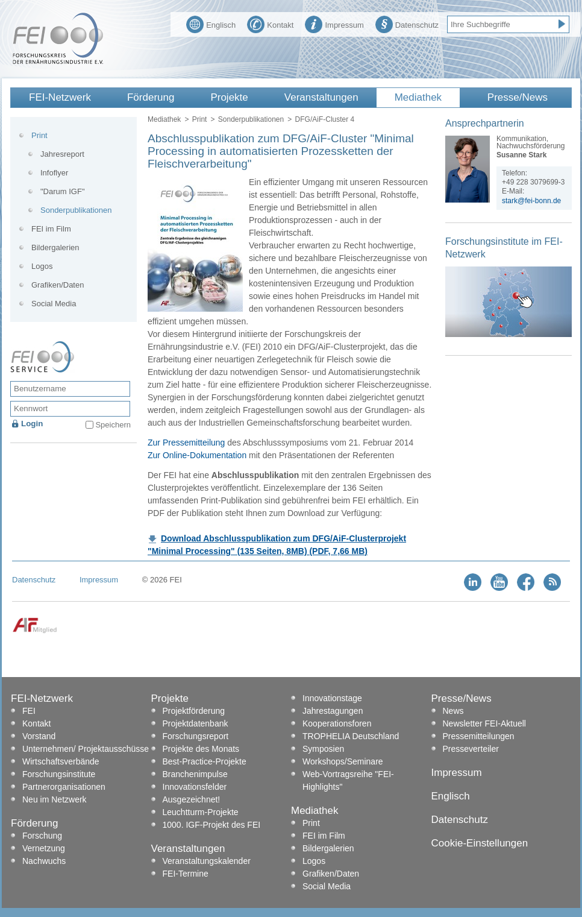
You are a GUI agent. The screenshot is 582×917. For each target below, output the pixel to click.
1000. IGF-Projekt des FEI (212, 825)
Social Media (53, 303)
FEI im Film (51, 228)
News (453, 711)
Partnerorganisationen (63, 787)
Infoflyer (54, 172)
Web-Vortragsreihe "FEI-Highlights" (348, 780)
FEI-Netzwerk (60, 97)
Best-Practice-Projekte (204, 761)
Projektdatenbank (195, 723)
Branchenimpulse (195, 774)
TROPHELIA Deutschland (350, 736)
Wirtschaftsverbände (60, 761)
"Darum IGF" (62, 191)
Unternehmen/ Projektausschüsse (85, 749)
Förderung (150, 97)
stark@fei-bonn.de (531, 201)
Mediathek (418, 97)
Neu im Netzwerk (54, 799)
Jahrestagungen (332, 711)
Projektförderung (194, 711)
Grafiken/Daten (57, 284)
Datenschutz (407, 23)
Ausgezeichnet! (192, 799)
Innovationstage (332, 698)
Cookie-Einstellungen (479, 843)
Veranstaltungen (321, 97)
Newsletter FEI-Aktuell (484, 723)
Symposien (323, 749)
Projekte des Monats (201, 749)
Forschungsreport (196, 736)
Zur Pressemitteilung (186, 442)
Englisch (211, 23)
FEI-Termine (185, 873)
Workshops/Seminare (342, 761)
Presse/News (517, 97)
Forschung (42, 835)
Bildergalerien (55, 247)
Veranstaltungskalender (207, 861)
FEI (29, 711)
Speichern (113, 424)
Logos (41, 266)
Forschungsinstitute (58, 774)
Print (199, 119)
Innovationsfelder (195, 787)
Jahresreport (62, 154)
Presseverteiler (471, 749)
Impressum (334, 23)
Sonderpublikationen (251, 119)
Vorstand (38, 736)
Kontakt (270, 23)
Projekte (229, 97)
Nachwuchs (44, 861)
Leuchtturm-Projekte (201, 812)
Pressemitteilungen (479, 736)
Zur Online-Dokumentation (197, 455)
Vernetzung (43, 848)
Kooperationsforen (336, 723)
